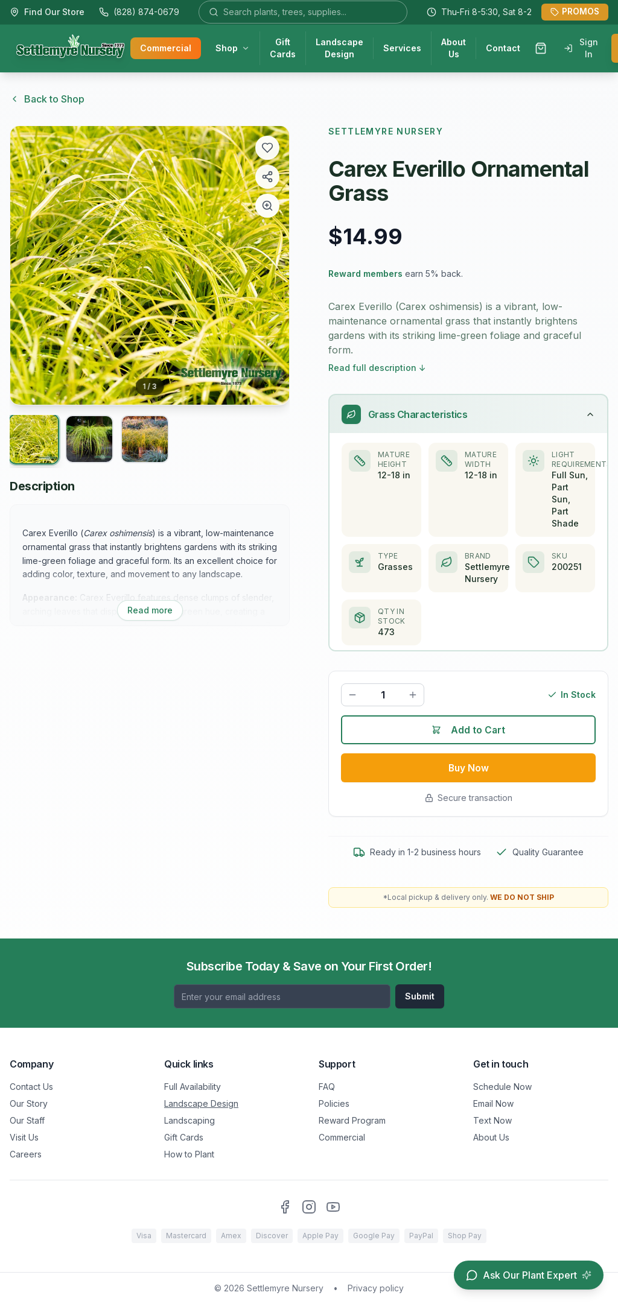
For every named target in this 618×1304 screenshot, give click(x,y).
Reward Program (352, 1120)
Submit (420, 996)
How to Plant (189, 1154)
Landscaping (189, 1120)
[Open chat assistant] (529, 1275)
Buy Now (468, 770)
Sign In (581, 48)
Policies (334, 1103)
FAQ (327, 1086)
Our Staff (27, 1120)
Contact (503, 48)
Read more (150, 610)
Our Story (29, 1103)
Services (402, 48)
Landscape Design (339, 48)
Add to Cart (469, 731)
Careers (26, 1154)
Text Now (492, 1120)
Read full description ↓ (377, 367)
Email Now (493, 1103)
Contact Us (31, 1086)
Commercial (165, 48)
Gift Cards (283, 48)
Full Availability (192, 1086)
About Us (453, 48)
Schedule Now (502, 1086)
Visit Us (24, 1137)
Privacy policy (376, 1288)
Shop (232, 48)
